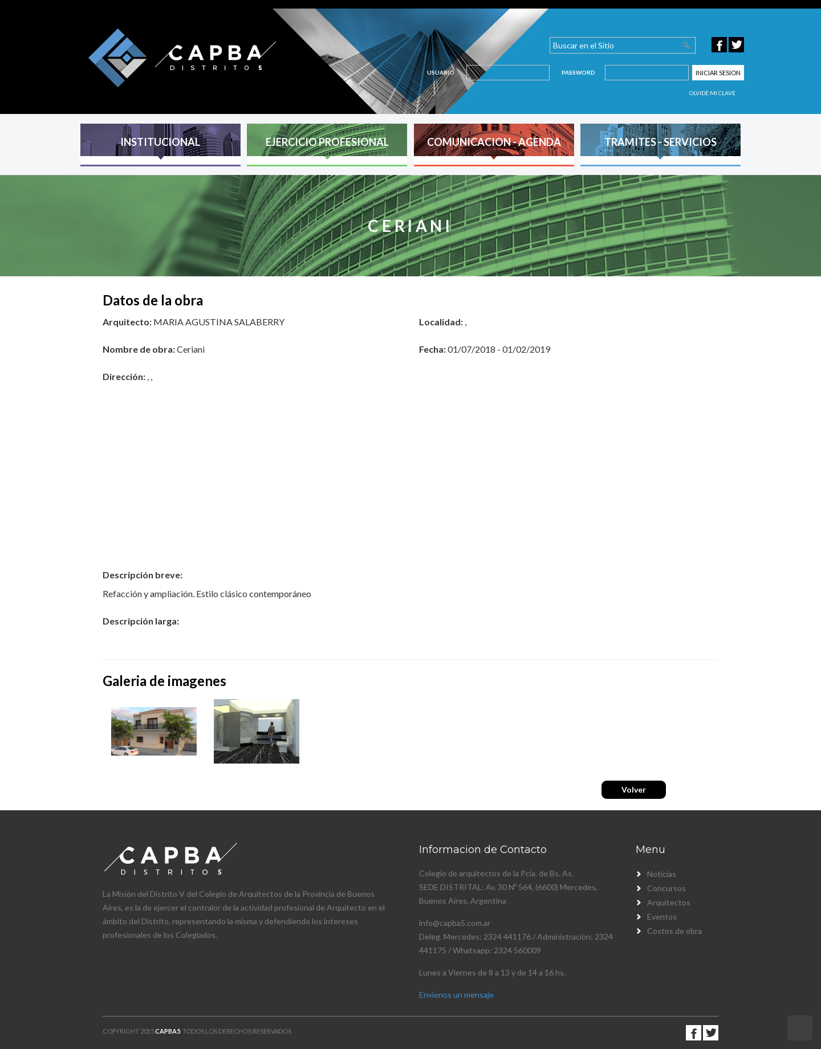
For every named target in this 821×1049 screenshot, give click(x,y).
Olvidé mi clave (712, 92)
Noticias (661, 874)
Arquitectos (668, 902)
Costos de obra (674, 931)
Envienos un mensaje (456, 994)
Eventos (662, 916)
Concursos (666, 888)
